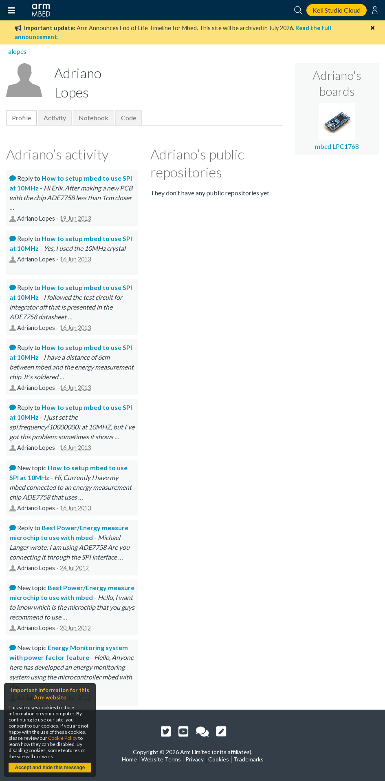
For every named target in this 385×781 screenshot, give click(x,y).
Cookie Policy (62, 738)
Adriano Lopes (36, 218)
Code (128, 118)
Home (129, 759)
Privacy (194, 759)
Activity (55, 118)
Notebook (93, 118)
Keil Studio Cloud (336, 10)
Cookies (218, 759)
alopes (17, 51)
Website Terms (161, 759)
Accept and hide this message (50, 767)
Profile (21, 118)
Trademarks (248, 759)
